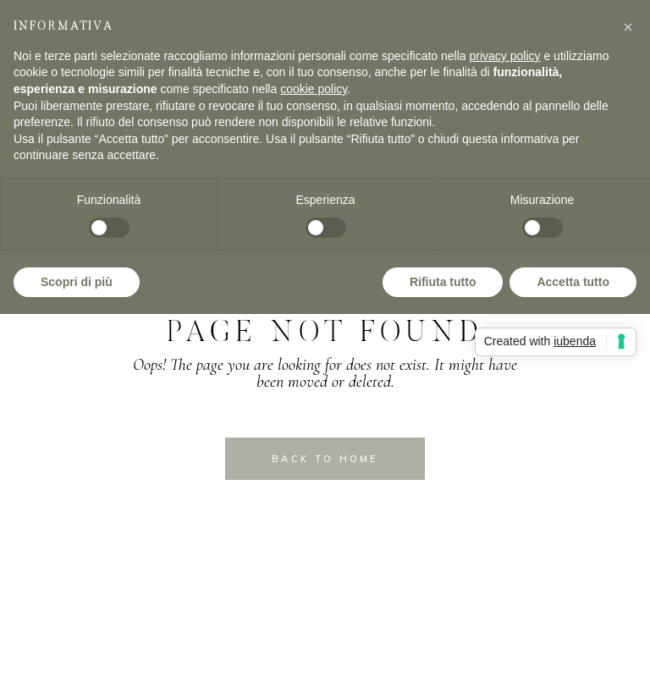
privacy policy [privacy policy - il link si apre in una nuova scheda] (505, 56)
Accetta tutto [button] (573, 282)
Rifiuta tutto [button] (443, 282)
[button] (628, 27)
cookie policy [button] (313, 89)
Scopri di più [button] (77, 282)
